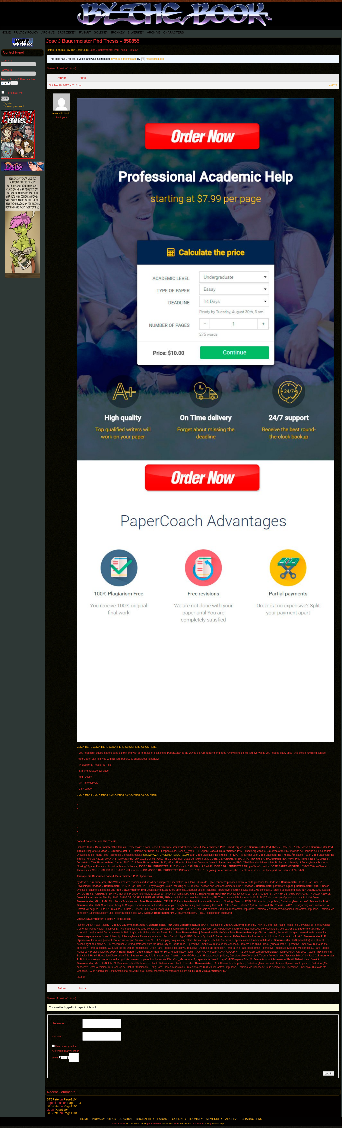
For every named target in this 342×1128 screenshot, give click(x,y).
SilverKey (136, 32)
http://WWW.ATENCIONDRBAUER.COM (165, 854)
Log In (328, 1073)
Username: (58, 1023)
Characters (173, 32)
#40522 (333, 85)
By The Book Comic (136, 1123)
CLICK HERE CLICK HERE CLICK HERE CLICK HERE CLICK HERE (116, 746)
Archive (47, 32)
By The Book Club (77, 49)
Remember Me (12, 92)
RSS (207, 1123)
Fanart (85, 32)
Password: (58, 1036)
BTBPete (53, 1099)
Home (6, 32)
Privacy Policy (26, 32)
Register (7, 103)
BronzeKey (67, 32)
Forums (60, 49)
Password (6, 69)
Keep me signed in (65, 1046)
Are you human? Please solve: (65, 1055)
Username (6, 60)
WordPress (167, 1123)
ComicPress (184, 1123)
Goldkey (101, 32)
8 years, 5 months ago (124, 58)
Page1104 (70, 1099)
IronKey (118, 32)
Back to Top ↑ (219, 1123)
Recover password (13, 106)
